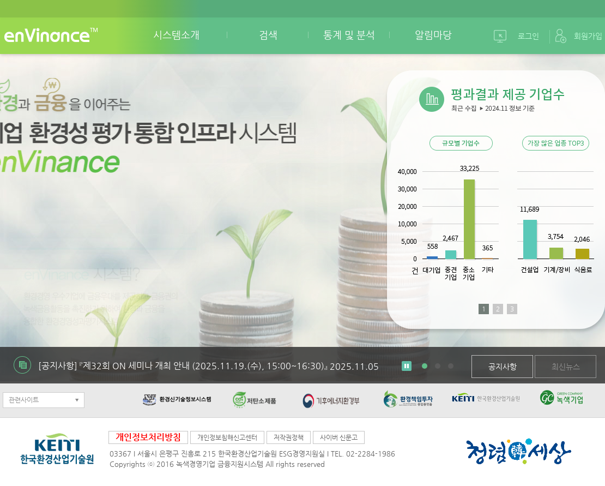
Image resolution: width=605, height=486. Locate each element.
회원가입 (588, 36)
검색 (268, 34)
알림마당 (433, 34)
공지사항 (502, 366)
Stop (407, 366)
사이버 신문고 (339, 437)
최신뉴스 (566, 366)
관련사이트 (24, 400)
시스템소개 (176, 34)
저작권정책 (289, 437)
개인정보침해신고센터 (227, 437)
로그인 (528, 36)
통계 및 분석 (349, 34)
